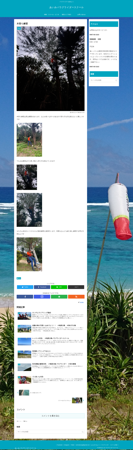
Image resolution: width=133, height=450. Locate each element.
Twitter (72, 445)
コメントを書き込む (51, 416)
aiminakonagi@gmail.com (82, 445)
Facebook (59, 445)
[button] (83, 432)
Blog (19, 278)
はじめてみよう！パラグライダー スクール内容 (104, 445)
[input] (51, 432)
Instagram (66, 445)
